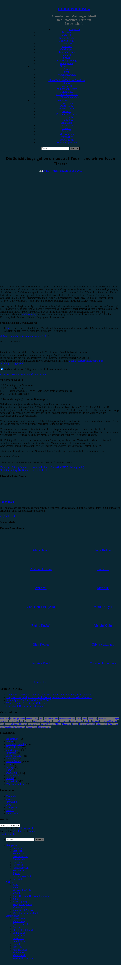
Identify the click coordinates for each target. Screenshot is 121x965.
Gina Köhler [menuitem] (19, 935)
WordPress (18, 831)
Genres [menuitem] (9, 881)
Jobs (8, 804)
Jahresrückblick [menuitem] (20, 867)
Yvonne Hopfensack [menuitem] (23, 958)
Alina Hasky (66, 105)
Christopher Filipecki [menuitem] (23, 930)
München (50, 724)
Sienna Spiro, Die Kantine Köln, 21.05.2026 (28, 700)
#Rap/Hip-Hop (66, 86)
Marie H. (66, 131)
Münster (58, 724)
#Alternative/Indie (67, 74)
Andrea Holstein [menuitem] (21, 924)
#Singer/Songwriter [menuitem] (22, 904)
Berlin (41, 718)
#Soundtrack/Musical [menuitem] (23, 910)
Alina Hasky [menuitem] (19, 921)
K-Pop (102, 721)
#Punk (67, 83)
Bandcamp (40, 374)
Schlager (75, 724)
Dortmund (108, 718)
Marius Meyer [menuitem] (20, 949)
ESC (21, 721)
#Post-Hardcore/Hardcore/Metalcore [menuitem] (31, 896)
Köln (115, 721)
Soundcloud (27, 374)
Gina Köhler (66, 120)
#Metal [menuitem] (16, 893)
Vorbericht (66, 35)
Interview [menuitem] (17, 862)
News (9, 770)
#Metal (66, 77)
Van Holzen (113, 724)
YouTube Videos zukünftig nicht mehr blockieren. (27, 369)
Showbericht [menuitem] (19, 859)
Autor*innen (63, 100)
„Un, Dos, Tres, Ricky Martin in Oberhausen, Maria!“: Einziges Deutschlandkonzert (49, 697)
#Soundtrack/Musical (67, 94)
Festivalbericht (66, 40)
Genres (63, 66)
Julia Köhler (67, 125)
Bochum (67, 718)
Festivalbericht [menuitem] (20, 856)
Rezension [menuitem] (18, 848)
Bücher (10, 741)
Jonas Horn (66, 122)
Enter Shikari (14, 721)
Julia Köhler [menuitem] (19, 941)
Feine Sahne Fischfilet (61, 721)
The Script (83, 724)
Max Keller (66, 137)
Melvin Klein (67, 139)
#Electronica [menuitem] (19, 907)
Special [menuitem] (16, 873)
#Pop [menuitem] (15, 887)
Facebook (5, 374)
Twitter (15, 374)
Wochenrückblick (15, 784)
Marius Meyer (67, 134)
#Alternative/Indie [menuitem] (22, 890)
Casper (78, 718)
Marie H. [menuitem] (17, 947)
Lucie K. (66, 128)
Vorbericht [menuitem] (18, 850)
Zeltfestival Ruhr (44, 727)
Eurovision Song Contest (42, 721)
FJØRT (73, 721)
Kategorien (74, 29)
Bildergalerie (66, 63)
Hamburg (79, 721)
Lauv (2, 724)
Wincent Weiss (31, 727)
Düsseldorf (4, 721)
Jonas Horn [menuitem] (18, 938)
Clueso (84, 718)
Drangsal (115, 718)
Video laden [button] (61, 369)
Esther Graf (28, 721)
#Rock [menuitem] (16, 884)
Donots (101, 718)
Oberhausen (66, 724)
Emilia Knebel (67, 117)
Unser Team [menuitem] (19, 918)
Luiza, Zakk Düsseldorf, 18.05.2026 (24, 706)
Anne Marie (4, 718)
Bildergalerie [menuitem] (19, 879)
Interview (67, 46)
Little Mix (23, 724)
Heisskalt (87, 721)
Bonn (73, 718)
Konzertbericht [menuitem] (20, 853)
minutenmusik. (74, 8)
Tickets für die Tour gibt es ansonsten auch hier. (24, 336)
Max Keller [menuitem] (18, 952)
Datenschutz (12, 796)
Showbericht (66, 43)
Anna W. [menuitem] (17, 927)
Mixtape (10, 767)
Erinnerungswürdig (67, 60)
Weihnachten (20, 727)
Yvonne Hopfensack (67, 142)
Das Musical (92, 718)
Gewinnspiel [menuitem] (19, 865)
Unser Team (67, 103)
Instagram (95, 721)
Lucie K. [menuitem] (17, 944)
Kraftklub (109, 721)
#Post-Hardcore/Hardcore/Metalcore (66, 80)
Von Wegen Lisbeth (7, 727)
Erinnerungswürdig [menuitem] (22, 876)
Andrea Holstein (66, 108)
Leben (9, 764)
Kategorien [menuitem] (11, 845)
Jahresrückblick (67, 52)
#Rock (66, 69)
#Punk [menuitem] (16, 898)
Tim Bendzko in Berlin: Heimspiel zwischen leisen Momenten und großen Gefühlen (48, 694)
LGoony (15, 724)
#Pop (66, 72)
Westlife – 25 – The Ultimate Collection (26, 703)
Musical (44, 724)
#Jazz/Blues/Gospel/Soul (66, 97)
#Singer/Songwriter (67, 88)
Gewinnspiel (66, 49)
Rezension (67, 32)
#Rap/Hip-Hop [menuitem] (20, 901)
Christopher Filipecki (67, 114)
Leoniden (8, 724)
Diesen (9, 328)
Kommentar (67, 55)
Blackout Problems (51, 718)
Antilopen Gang (32, 718)
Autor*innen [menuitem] (12, 915)
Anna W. (66, 111)
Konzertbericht (66, 38)
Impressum (11, 802)
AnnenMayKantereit (17, 718)
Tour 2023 (91, 724)
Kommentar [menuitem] (19, 870)
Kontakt (10, 810)
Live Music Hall (34, 724)
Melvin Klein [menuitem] (19, 955)
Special (66, 57)
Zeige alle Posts (8, 516)
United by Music (102, 724)
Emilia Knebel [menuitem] (20, 932)
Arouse (32, 831)
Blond (61, 718)
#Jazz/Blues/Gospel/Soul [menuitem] (25, 913)
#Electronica (66, 91)
